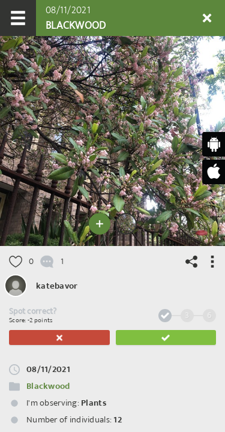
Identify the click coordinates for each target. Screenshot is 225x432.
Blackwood (48, 386)
